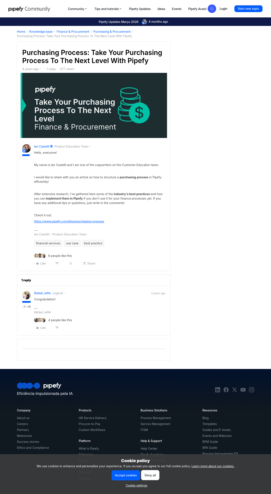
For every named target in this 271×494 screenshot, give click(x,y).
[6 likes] (53, 255)
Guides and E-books (216, 430)
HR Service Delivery (93, 418)
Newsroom (24, 436)
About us (23, 418)
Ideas (161, 9)
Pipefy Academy (200, 9)
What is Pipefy (89, 448)
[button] (248, 8)
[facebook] (226, 391)
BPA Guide (209, 447)
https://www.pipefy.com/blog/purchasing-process (69, 221)
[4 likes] (53, 320)
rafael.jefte (42, 293)
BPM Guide (210, 441)
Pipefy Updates (140, 9)
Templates (209, 424)
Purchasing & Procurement (112, 31)
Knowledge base (41, 31)
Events (176, 9)
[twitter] (234, 391)
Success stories (28, 441)
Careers (22, 424)
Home (21, 31)
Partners (23, 430)
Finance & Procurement (73, 31)
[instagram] (251, 391)
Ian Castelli (41, 146)
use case (72, 243)
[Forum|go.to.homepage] (36, 9)
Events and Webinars (217, 436)
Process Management (156, 418)
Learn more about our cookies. (213, 466)
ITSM (144, 430)
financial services (48, 243)
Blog (205, 418)
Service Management (155, 424)
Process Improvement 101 (220, 453)
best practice (93, 243)
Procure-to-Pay (89, 424)
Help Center (149, 448)
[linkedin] (217, 391)
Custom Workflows (92, 430)
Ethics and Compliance (33, 447)
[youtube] (243, 391)
